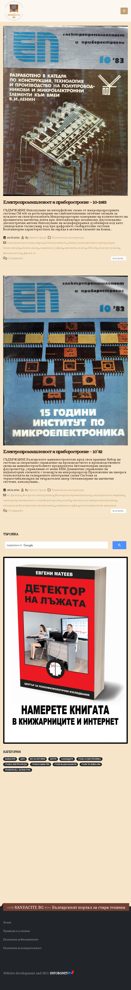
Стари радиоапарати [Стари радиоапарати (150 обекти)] (65, 764)
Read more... (118, 258)
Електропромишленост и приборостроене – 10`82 (52, 451)
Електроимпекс (56, 242)
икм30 (67, 500)
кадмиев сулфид (51, 247)
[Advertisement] (33, 837)
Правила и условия (16, 931)
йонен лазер (30, 247)
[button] (124, 11)
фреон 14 (30, 253)
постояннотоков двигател (98, 505)
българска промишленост (73, 495)
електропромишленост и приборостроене (32, 500)
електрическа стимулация (25, 242)
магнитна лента (75, 247)
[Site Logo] (14, 11)
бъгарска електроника (38, 495)
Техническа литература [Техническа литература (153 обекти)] (17, 770)
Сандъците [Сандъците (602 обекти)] (67, 759)
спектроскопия (109, 247)
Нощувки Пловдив (77, 980)
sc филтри (14, 495)
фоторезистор (12, 253)
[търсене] (54, 545)
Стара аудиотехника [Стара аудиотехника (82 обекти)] (89, 759)
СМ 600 (92, 247)
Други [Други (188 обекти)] (53, 759)
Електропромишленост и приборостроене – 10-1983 (54, 202)
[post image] (65, 111)
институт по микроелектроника (94, 500)
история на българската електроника (29, 505)
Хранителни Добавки (17, 980)
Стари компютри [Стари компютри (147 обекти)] (40, 764)
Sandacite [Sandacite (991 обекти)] (10, 759)
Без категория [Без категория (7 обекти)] (37, 759)
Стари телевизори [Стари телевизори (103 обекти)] (90, 764)
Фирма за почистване (48, 980)
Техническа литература (68, 237)
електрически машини (108, 495)
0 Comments (15, 258)
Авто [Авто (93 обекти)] (22, 759)
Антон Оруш (37, 237)
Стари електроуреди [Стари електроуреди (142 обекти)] (16, 764)
